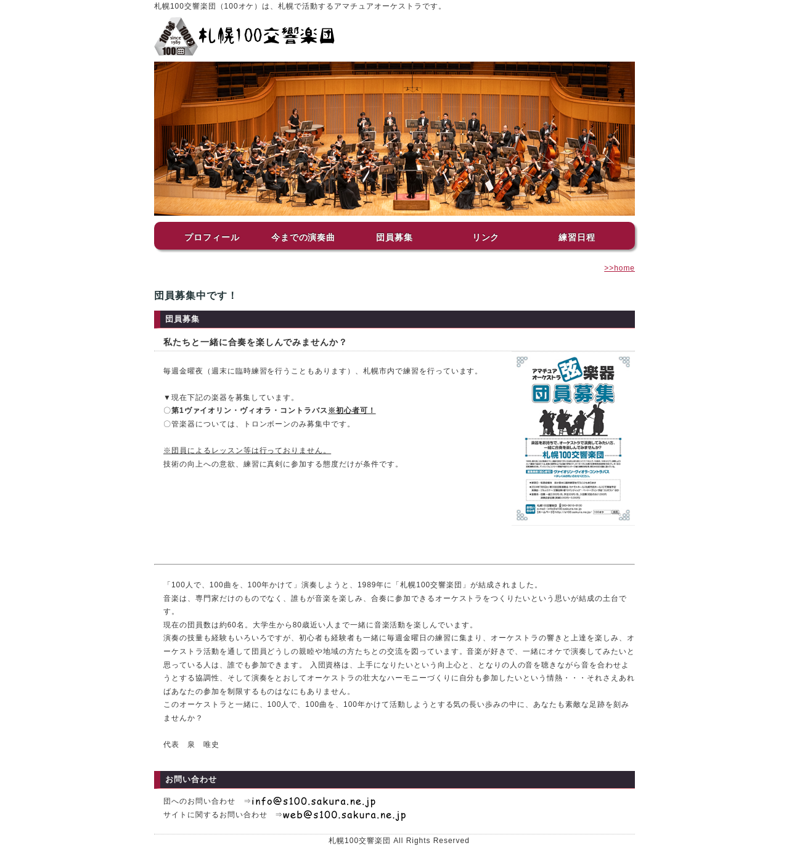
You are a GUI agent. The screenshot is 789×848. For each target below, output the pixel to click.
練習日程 (576, 237)
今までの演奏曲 (303, 237)
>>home (619, 268)
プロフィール (212, 237)
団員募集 (394, 237)
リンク (486, 237)
